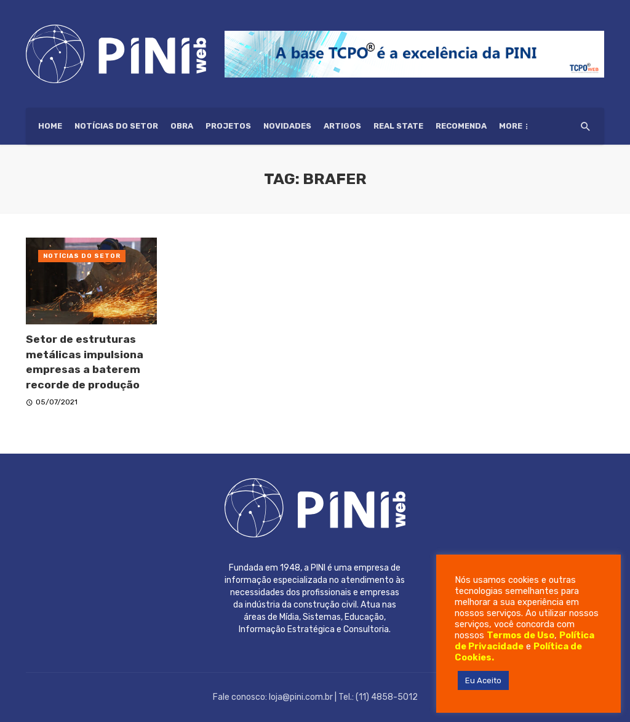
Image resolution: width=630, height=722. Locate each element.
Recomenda (461, 125)
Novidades (287, 125)
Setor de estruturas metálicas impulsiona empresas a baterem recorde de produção (84, 362)
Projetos (228, 125)
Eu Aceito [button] (483, 680)
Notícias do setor (116, 125)
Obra (181, 125)
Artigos (342, 125)
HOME (50, 125)
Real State (398, 125)
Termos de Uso (520, 635)
